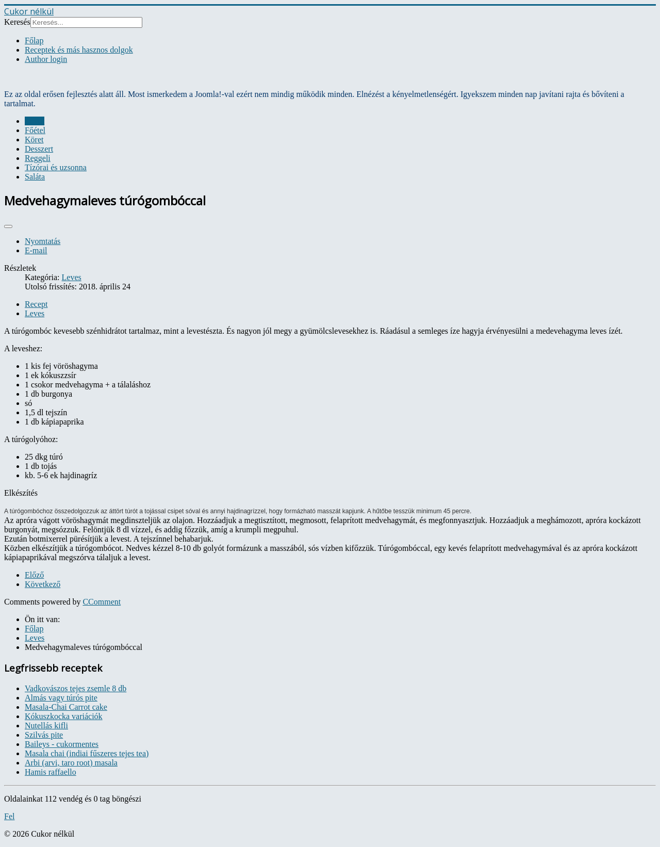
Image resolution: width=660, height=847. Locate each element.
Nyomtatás (42, 241)
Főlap (34, 40)
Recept (36, 304)
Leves (34, 121)
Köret (34, 139)
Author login (46, 59)
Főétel (35, 130)
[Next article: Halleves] (42, 584)
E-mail (36, 250)
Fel (9, 816)
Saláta (35, 176)
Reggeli (38, 158)
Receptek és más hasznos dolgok (79, 49)
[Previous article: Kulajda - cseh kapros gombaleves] (34, 575)
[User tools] (8, 226)
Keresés (17, 22)
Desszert (39, 148)
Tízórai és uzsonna (56, 167)
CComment (101, 601)
